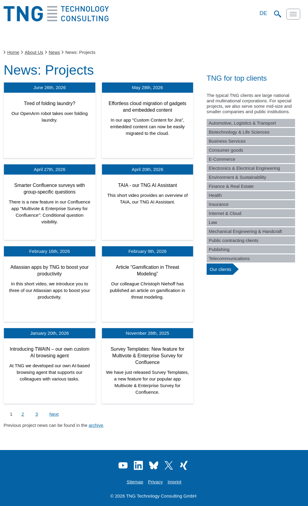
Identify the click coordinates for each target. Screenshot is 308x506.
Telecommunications (229, 258)
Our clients (220, 269)
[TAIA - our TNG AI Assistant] (147, 202)
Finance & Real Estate (231, 186)
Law (213, 222)
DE (263, 13)
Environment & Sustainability (237, 177)
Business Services (227, 141)
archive (96, 425)
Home (13, 52)
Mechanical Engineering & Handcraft (245, 231)
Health (215, 195)
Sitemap (135, 482)
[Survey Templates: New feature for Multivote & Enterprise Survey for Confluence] (147, 365)
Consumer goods (226, 150)
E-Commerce (222, 159)
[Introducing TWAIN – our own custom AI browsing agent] (49, 365)
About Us (34, 52)
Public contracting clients (233, 240)
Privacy (155, 482)
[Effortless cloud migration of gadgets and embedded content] (147, 120)
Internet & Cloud (225, 213)
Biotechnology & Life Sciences (239, 132)
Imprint (174, 482)
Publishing (219, 249)
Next (54, 414)
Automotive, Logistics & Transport (242, 123)
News (54, 52)
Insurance (219, 204)
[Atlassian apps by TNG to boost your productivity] (49, 283)
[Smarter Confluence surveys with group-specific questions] (49, 202)
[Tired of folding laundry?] (49, 120)
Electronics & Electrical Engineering (244, 168)
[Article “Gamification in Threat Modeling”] (147, 283)
